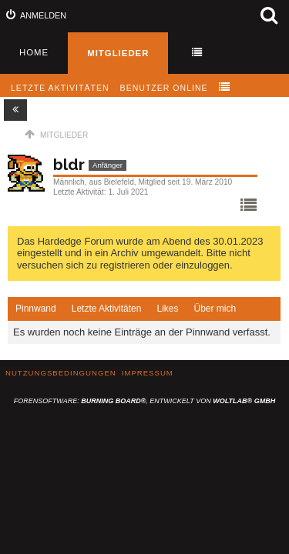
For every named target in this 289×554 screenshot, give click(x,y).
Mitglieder (118, 53)
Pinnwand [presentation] (35, 308)
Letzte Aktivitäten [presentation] (107, 308)
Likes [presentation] (167, 308)
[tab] (36, 309)
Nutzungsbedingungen (60, 373)
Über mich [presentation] (214, 308)
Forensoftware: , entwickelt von (144, 401)
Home (34, 52)
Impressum (147, 373)
